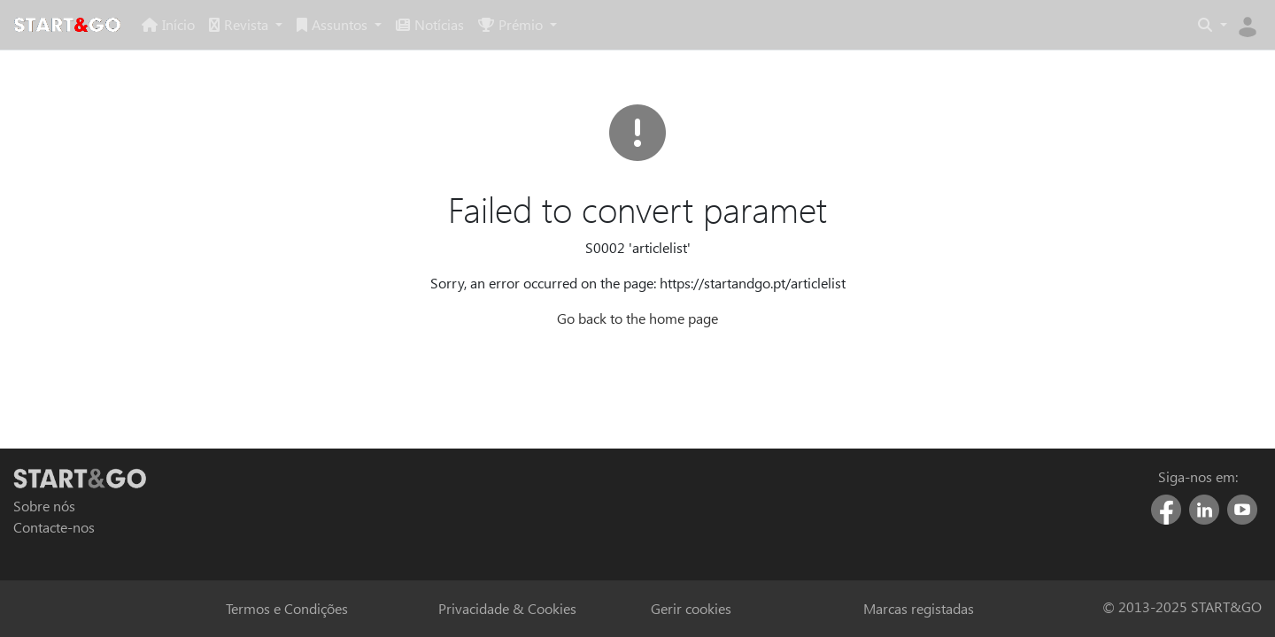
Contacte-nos (54, 527)
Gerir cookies (691, 608)
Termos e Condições (287, 608)
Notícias (430, 24)
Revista (240, 24)
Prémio (512, 24)
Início (168, 24)
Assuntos (334, 24)
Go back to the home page (637, 318)
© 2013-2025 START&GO (1182, 607)
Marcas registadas (918, 608)
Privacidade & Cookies (507, 608)
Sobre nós (44, 505)
